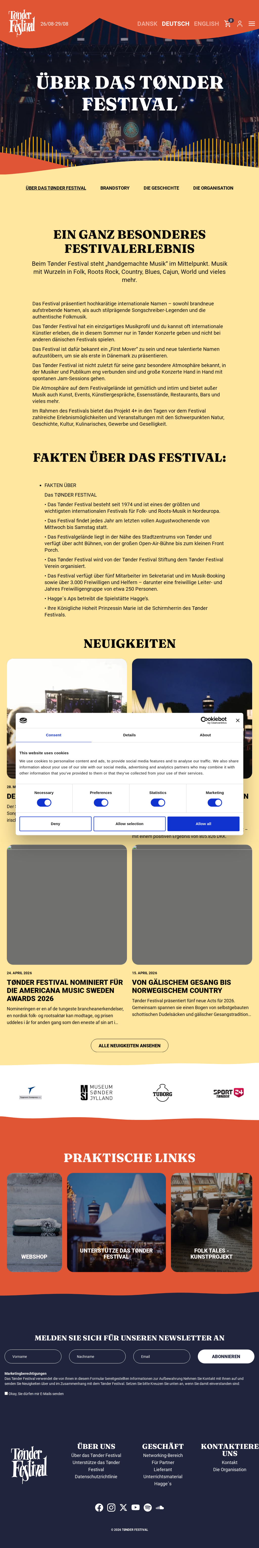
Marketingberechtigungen (26, 1374)
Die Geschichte (161, 188)
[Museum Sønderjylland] (114, 1093)
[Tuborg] (180, 1093)
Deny (55, 824)
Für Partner (163, 1462)
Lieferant (163, 1469)
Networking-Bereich (163, 1455)
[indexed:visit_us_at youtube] (136, 1507)
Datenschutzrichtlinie (96, 1476)
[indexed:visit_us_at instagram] (111, 1507)
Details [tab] (129, 735)
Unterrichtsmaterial (162, 1476)
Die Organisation (213, 188)
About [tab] (205, 735)
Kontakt (230, 1462)
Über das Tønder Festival (56, 188)
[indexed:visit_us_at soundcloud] (160, 1507)
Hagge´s (162, 1483)
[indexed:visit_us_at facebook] (99, 1507)
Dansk (147, 23)
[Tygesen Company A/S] (48, 1093)
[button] (22, 23)
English (206, 23)
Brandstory (115, 188)
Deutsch (175, 23)
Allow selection (130, 824)
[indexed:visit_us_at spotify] (148, 1507)
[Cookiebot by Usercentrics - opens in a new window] (204, 720)
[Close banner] (238, 720)
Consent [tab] (53, 735)
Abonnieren (226, 1356)
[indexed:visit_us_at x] (123, 1507)
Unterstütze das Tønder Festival (96, 1466)
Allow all (203, 824)
